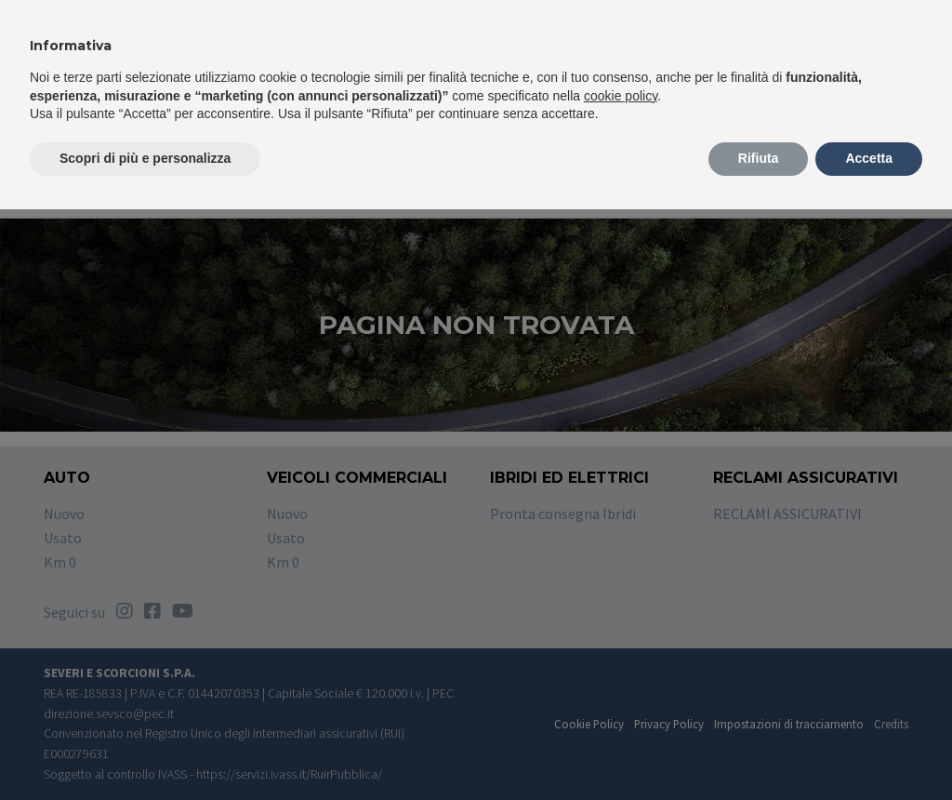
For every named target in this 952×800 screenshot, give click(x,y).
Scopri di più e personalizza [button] (145, 158)
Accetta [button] (868, 158)
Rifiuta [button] (758, 158)
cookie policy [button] (620, 95)
